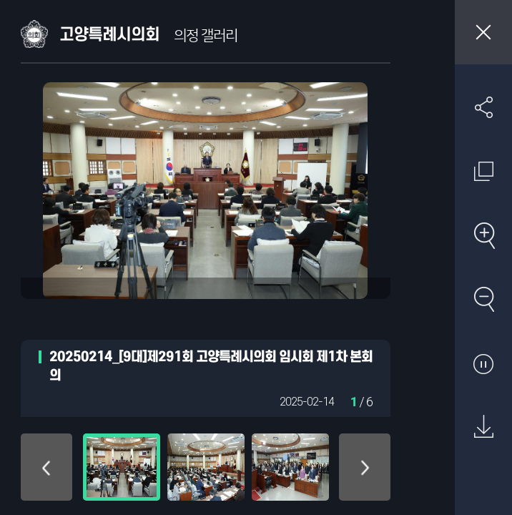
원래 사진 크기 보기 (483, 171)
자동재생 (483, 363)
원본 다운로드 (483, 427)
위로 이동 (46, 467)
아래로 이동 (364, 467)
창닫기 (483, 32)
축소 (483, 299)
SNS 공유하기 (483, 107)
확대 (483, 235)
